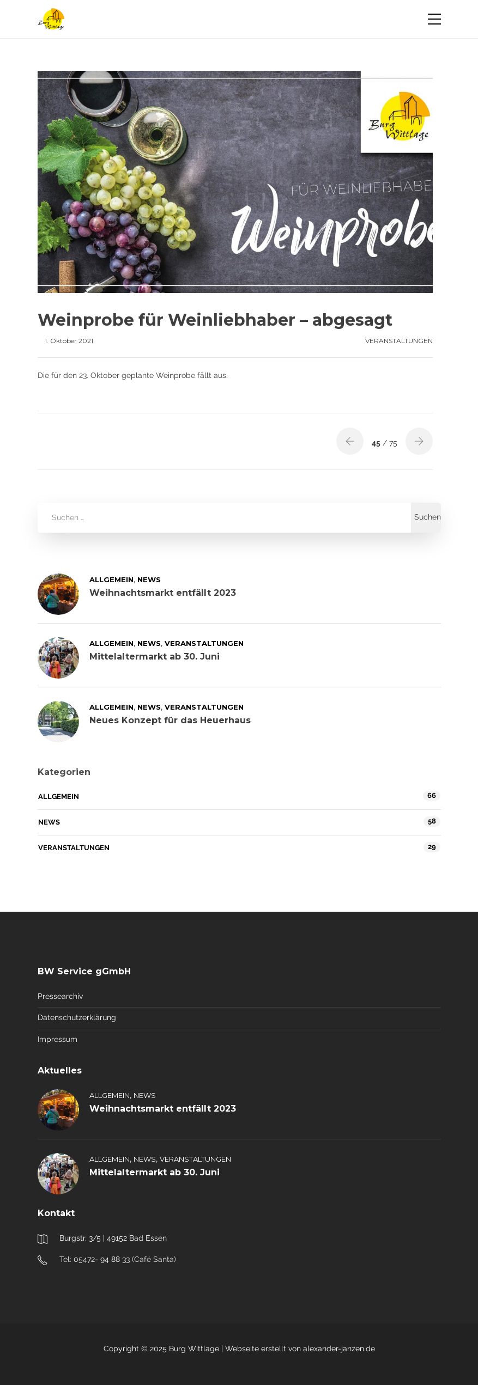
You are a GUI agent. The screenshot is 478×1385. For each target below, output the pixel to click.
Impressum (57, 1039)
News (149, 579)
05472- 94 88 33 (102, 1259)
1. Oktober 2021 (69, 341)
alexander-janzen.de (339, 1348)
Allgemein (111, 579)
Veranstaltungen (399, 341)
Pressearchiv (60, 996)
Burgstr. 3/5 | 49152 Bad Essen (113, 1238)
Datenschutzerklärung (77, 1017)
